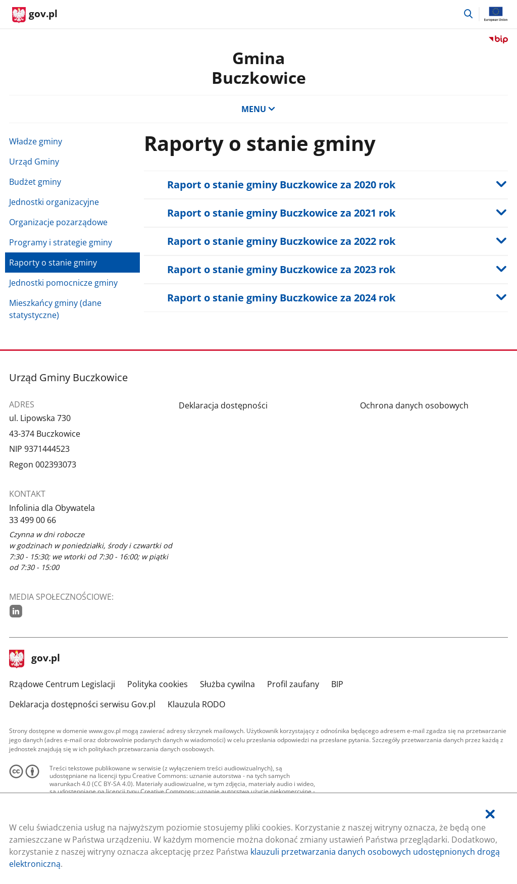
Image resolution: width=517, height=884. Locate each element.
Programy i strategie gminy (60, 242)
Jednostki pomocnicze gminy (63, 282)
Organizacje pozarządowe (58, 222)
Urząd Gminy (34, 161)
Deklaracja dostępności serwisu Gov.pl (82, 704)
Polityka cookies (157, 684)
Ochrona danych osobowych (414, 405)
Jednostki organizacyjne (54, 201)
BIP (337, 684)
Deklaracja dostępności (223, 405)
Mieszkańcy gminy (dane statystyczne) (55, 309)
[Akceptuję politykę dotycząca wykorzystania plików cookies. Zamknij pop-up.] (490, 814)
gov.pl (35, 659)
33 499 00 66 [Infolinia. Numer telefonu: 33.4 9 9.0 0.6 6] (32, 520)
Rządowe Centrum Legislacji (62, 684)
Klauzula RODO (196, 704)
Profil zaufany (293, 684)
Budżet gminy (35, 181)
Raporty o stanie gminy (53, 262)
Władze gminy (35, 141)
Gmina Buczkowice (259, 67)
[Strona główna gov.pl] (35, 15)
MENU (258, 109)
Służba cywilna (227, 684)
